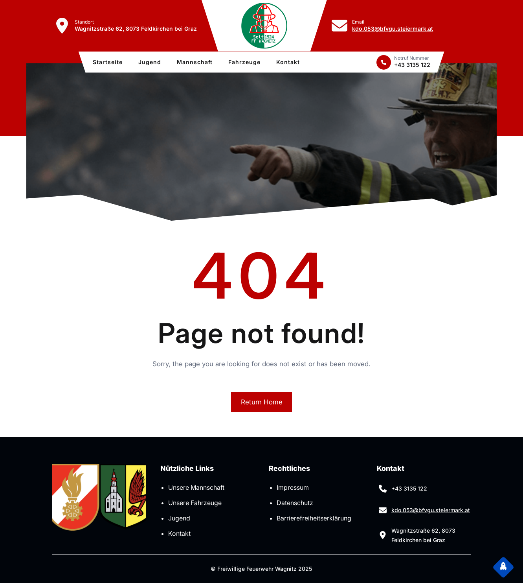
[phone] (383, 62)
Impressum (293, 487)
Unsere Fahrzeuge (195, 503)
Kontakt (179, 533)
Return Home (262, 402)
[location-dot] (62, 25)
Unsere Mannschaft (196, 487)
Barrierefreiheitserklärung (314, 518)
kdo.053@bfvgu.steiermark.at (392, 28)
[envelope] (339, 25)
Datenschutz (295, 503)
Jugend (179, 518)
